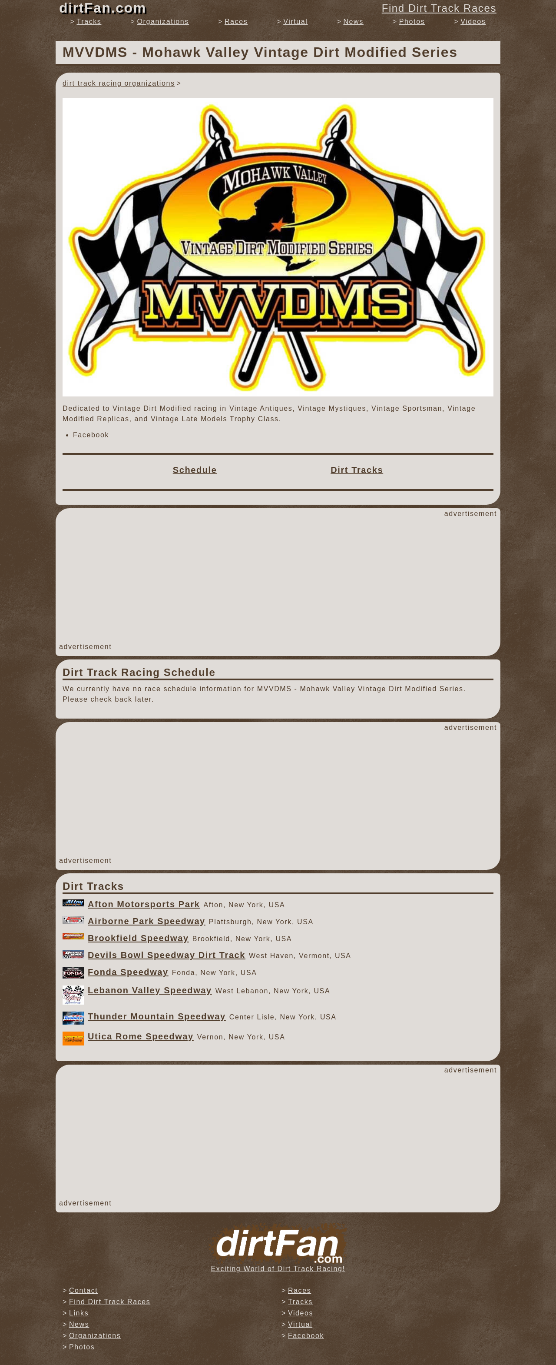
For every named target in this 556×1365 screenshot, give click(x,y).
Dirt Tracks (357, 470)
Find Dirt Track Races (439, 8)
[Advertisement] (278, 580)
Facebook (91, 435)
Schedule (195, 470)
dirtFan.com (102, 8)
